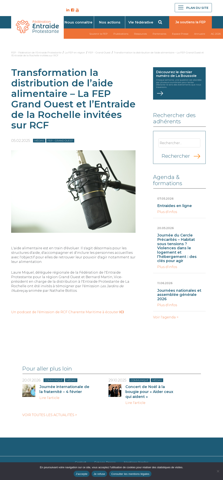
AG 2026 (216, 33)
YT (77, 10)
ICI (121, 312)
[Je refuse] (218, 471)
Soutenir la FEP (98, 33)
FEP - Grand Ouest (99, 52)
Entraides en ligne (174, 206)
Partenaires (159, 33)
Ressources (140, 33)
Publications (120, 33)
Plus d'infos (167, 212)
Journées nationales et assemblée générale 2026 (179, 294)
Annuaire (199, 33)
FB (72, 10)
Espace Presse (180, 33)
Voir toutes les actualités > (49, 415)
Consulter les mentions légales (130, 473)
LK (67, 10)
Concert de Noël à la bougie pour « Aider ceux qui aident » (149, 392)
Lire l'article (49, 398)
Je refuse (99, 473)
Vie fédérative (140, 22)
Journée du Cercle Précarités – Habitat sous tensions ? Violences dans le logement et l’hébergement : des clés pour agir (177, 248)
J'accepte (81, 473)
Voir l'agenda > (165, 317)
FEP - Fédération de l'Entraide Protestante (36, 52)
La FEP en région (75, 52)
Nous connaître (78, 22)
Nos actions (109, 22)
